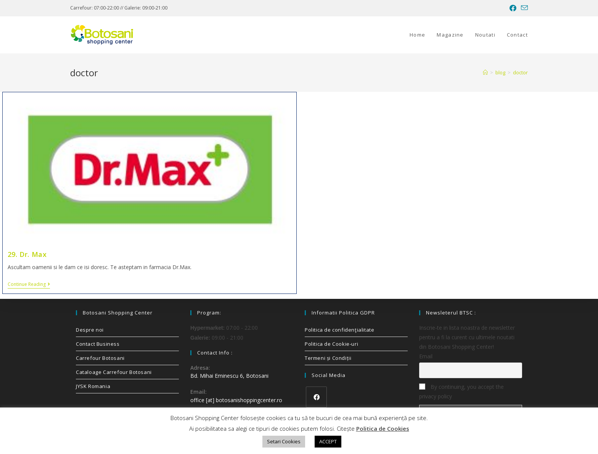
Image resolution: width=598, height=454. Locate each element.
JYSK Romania (93, 386)
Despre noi (90, 329)
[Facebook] (316, 397)
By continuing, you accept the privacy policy (461, 391)
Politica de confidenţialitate (339, 329)
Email (425, 356)
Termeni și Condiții (328, 358)
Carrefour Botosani (100, 358)
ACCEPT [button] (328, 441)
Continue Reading (29, 284)
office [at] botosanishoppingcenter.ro (236, 400)
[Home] (485, 72)
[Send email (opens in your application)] (523, 8)
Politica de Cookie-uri (331, 343)
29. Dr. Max (27, 254)
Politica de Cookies (382, 428)
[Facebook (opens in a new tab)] (513, 8)
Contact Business (98, 343)
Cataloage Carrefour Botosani (114, 372)
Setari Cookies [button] (284, 441)
